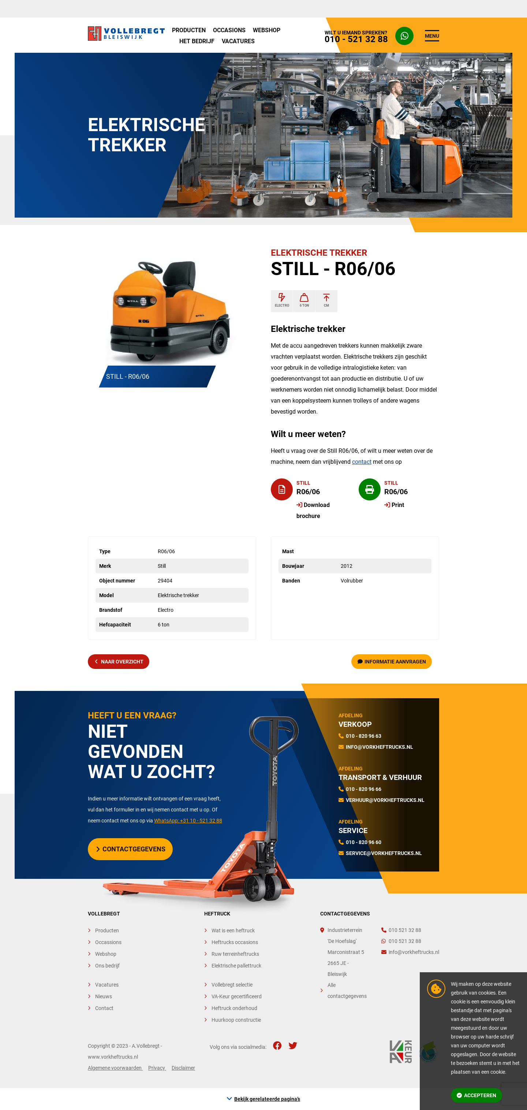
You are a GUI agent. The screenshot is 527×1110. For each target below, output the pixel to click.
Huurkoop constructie (236, 1020)
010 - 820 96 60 (363, 842)
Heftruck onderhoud (234, 1008)
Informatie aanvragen (392, 662)
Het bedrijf (196, 41)
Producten (189, 30)
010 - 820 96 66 (363, 789)
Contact (104, 1008)
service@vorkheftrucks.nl (384, 853)
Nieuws (103, 996)
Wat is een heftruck (233, 930)
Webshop (266, 30)
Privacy (157, 1068)
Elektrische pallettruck (236, 966)
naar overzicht (119, 662)
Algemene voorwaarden (115, 1068)
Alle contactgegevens (347, 990)
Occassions (108, 942)
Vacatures (238, 41)
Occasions (229, 30)
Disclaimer (183, 1068)
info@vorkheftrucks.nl (379, 747)
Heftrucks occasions (235, 942)
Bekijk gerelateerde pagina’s (267, 1099)
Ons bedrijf (107, 966)
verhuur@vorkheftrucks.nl (385, 800)
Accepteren (476, 1095)
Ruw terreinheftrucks (235, 954)
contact (361, 461)
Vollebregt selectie (232, 985)
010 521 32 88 (401, 930)
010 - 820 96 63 (363, 736)
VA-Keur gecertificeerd (237, 996)
